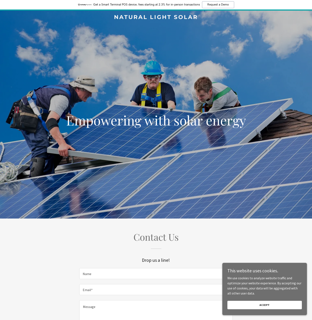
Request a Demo (218, 4)
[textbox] (156, 273)
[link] (156, 18)
